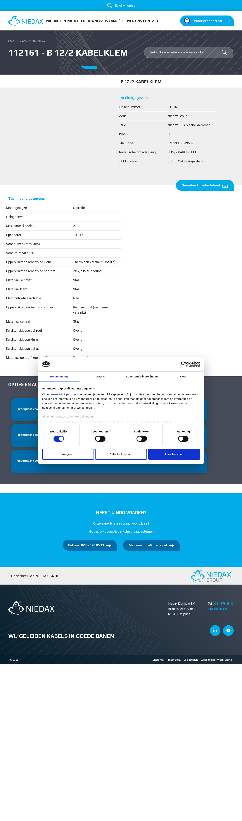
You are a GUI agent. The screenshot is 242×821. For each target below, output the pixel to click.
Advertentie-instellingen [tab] (142, 376)
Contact (151, 21)
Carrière (117, 21)
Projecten (76, 21)
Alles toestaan (174, 454)
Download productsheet (201, 185)
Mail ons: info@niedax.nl (148, 547)
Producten (56, 21)
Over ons (134, 21)
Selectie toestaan (121, 454)
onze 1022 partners (64, 394)
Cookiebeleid (191, 661)
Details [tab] (100, 376)
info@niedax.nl (217, 610)
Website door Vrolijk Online (216, 661)
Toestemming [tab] (59, 376)
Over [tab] (183, 376)
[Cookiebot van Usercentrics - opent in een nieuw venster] (184, 364)
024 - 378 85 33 (223, 605)
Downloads (97, 21)
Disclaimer (158, 661)
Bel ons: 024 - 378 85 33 (86, 547)
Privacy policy (174, 661)
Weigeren (68, 454)
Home (11, 41)
